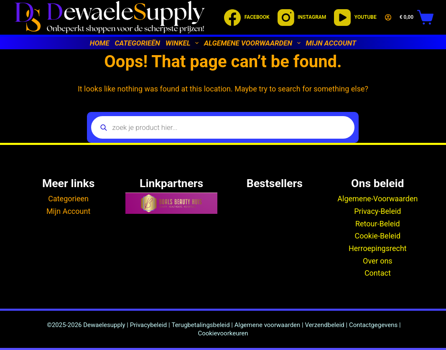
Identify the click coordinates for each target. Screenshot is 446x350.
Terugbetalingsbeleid (200, 325)
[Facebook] (246, 17)
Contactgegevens (373, 325)
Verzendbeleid (324, 325)
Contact (377, 273)
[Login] (388, 17)
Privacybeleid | (150, 325)
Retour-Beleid (377, 223)
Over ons (377, 260)
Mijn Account (68, 211)
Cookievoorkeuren (223, 333)
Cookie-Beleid (377, 235)
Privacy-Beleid (377, 211)
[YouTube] (355, 17)
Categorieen (68, 198)
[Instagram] (302, 17)
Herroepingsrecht (378, 248)
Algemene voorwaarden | (269, 325)
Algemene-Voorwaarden (377, 198)
